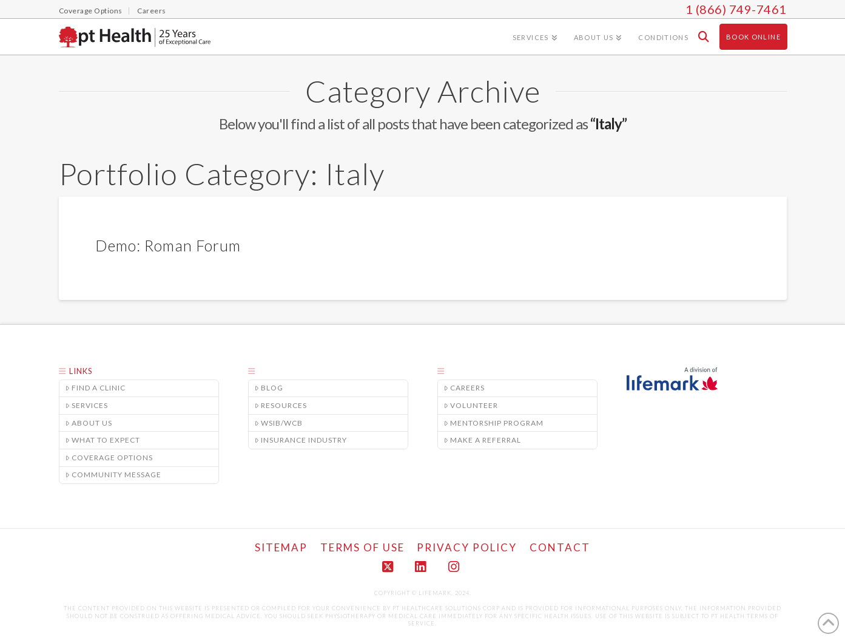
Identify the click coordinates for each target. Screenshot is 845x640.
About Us (89, 422)
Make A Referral (483, 439)
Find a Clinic (96, 387)
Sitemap (281, 547)
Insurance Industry (301, 439)
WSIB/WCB (279, 422)
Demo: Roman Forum (168, 245)
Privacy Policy (467, 547)
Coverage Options (109, 457)
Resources (281, 405)
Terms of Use (362, 547)
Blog (269, 387)
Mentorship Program (494, 422)
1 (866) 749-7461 (736, 9)
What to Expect (103, 439)
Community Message (114, 474)
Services (87, 405)
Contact (560, 547)
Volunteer (471, 405)
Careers (464, 387)
